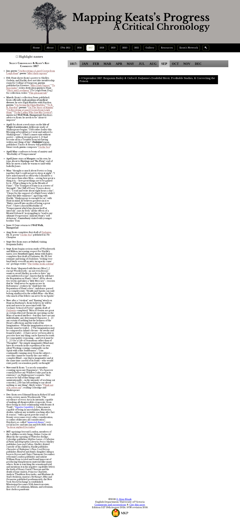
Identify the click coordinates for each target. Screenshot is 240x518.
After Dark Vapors (40, 85)
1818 (102, 47)
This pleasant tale (38, 93)
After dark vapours (37, 73)
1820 (124, 47)
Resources (167, 47)
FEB (96, 63)
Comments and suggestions (110, 504)
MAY (130, 63)
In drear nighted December (21, 427)
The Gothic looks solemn (40, 264)
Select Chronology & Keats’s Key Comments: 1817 (29, 64)
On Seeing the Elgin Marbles (30, 105)
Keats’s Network (189, 47)
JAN (85, 63)
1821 (136, 47)
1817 (90, 47)
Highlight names (31, 56)
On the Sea (44, 147)
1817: (73, 63)
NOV (186, 63)
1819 (113, 47)
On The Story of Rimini (40, 107)
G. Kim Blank (124, 499)
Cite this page (137, 504)
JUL (142, 63)
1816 (79, 47)
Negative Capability (24, 407)
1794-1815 (65, 47)
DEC (198, 63)
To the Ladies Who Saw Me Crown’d (32, 112)
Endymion (46, 232)
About (50, 47)
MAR (107, 63)
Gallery (150, 47)
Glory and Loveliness (18, 90)
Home (36, 47)
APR (119, 63)
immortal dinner (36, 422)
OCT (175, 63)
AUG (152, 63)
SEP (164, 63)
